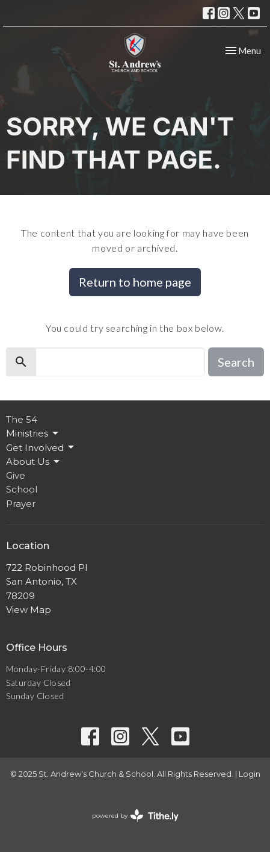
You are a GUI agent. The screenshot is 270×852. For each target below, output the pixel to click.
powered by (135, 815)
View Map (28, 609)
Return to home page (135, 282)
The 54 (21, 419)
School (21, 489)
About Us (33, 462)
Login (249, 774)
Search (236, 362)
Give (15, 475)
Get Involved (41, 447)
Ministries (33, 434)
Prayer (20, 503)
